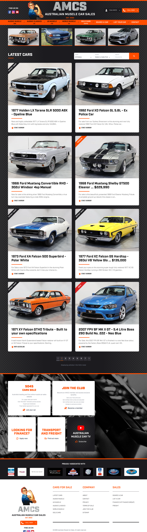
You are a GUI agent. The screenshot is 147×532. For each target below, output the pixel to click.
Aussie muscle (14, 23)
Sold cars (86, 23)
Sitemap (86, 512)
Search (117, 54)
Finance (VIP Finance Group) (123, 502)
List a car (116, 499)
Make (76, 54)
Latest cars (57, 495)
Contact (135, 22)
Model (97, 54)
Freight (116, 506)
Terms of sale (88, 506)
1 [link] (61, 358)
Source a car (102, 22)
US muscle (52, 23)
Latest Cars (20, 55)
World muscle (69, 23)
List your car (120, 22)
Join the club (88, 509)
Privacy (86, 502)
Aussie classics (34, 23)
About (85, 495)
